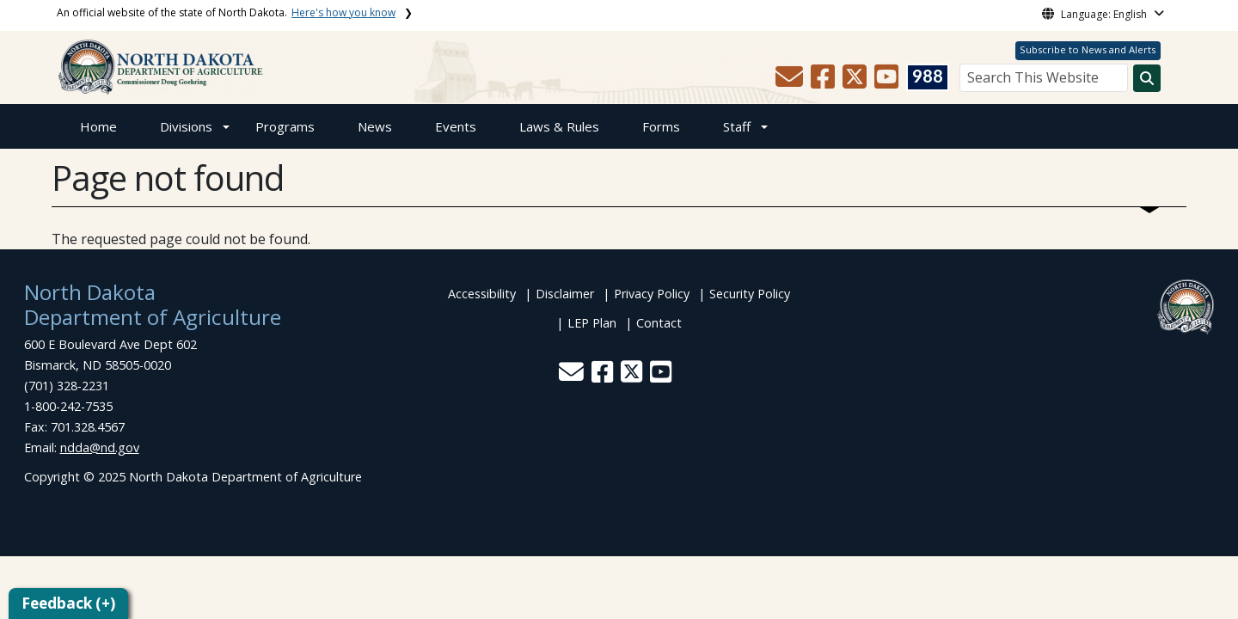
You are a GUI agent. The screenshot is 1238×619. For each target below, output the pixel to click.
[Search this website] (1147, 78)
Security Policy (749, 293)
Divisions (186, 126)
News (375, 126)
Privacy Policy (651, 293)
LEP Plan (591, 323)
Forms (661, 126)
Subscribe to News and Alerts (1087, 49)
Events (455, 126)
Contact (659, 323)
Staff (737, 126)
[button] (790, 81)
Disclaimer (565, 293)
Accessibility (482, 293)
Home (98, 126)
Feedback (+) (68, 603)
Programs (285, 126)
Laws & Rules (559, 126)
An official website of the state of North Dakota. (226, 12)
